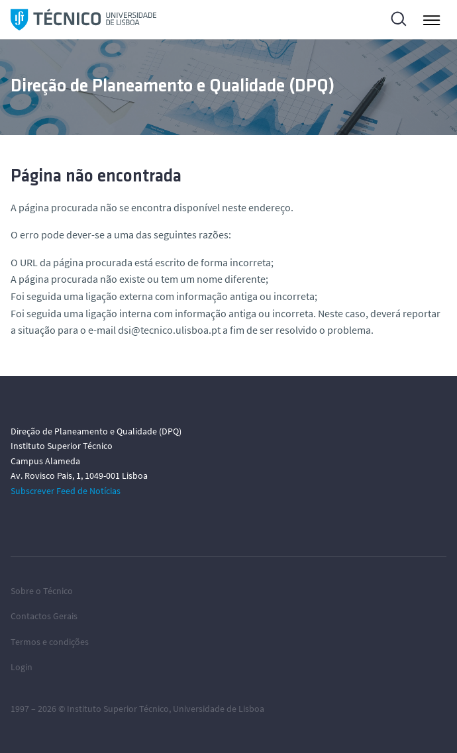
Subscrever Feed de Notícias (66, 491)
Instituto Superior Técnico (118, 709)
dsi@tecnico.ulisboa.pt (169, 329)
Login (21, 667)
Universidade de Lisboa (218, 709)
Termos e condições (50, 642)
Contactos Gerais (44, 616)
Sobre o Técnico (42, 591)
